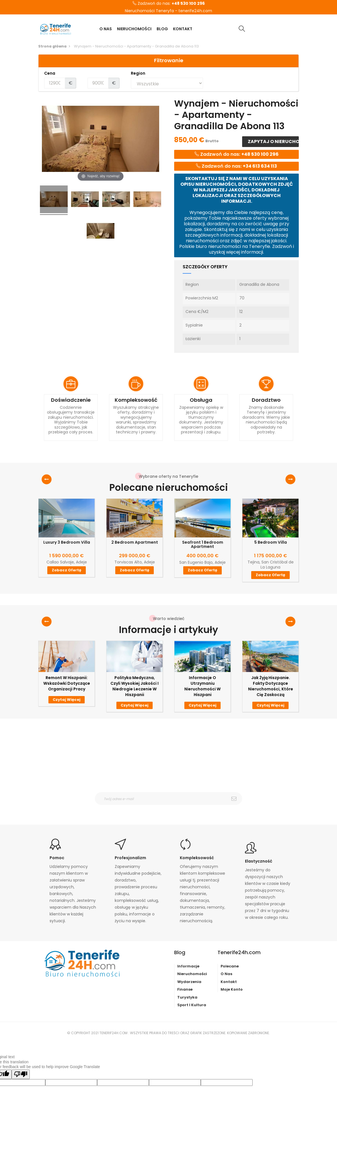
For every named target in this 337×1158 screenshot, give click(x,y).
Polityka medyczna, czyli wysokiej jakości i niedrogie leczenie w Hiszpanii (134, 686)
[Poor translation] (21, 1074)
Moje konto (232, 989)
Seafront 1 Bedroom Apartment (202, 544)
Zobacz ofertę (66, 570)
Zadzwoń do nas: (169, 3)
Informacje (188, 966)
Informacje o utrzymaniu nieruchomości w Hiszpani (202, 686)
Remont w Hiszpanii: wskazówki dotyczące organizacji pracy (66, 683)
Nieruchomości (192, 973)
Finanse (185, 989)
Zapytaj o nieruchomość (273, 141)
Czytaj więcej (66, 699)
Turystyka (187, 997)
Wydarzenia (189, 981)
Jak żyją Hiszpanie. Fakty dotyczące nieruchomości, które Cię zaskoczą (270, 686)
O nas (226, 973)
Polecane (230, 966)
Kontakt (229, 981)
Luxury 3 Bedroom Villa (66, 542)
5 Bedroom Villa (270, 542)
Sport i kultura (191, 1005)
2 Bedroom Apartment (134, 542)
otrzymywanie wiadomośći (172, 808)
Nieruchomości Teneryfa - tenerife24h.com (168, 11)
